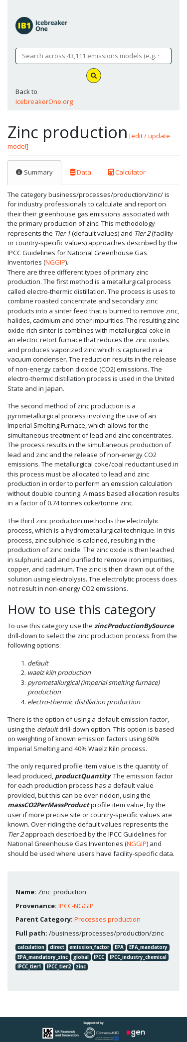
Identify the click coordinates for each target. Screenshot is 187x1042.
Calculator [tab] (127, 172)
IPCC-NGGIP (76, 905)
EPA (119, 947)
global (81, 957)
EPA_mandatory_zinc (42, 957)
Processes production (107, 919)
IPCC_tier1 (29, 966)
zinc (81, 966)
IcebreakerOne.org (44, 101)
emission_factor (89, 947)
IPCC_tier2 (59, 966)
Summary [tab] (34, 172)
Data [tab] (80, 172)
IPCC (99, 957)
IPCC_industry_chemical (138, 957)
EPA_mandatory (148, 947)
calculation (30, 947)
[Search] (93, 56)
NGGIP (55, 262)
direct (57, 947)
